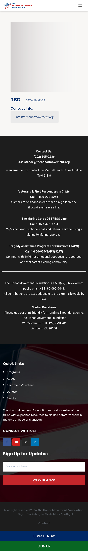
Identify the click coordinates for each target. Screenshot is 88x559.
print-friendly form (37, 312)
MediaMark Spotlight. (59, 514)
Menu (80, 5)
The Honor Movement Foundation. (60, 510)
